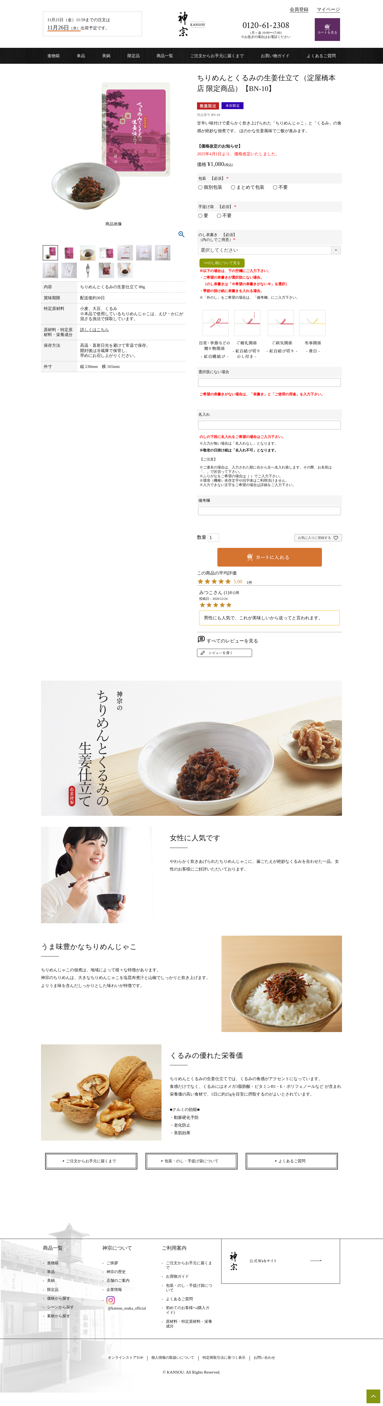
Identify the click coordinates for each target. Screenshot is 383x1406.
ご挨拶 (112, 1269)
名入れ (204, 414)
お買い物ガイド (275, 56)
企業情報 (114, 1296)
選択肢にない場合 (213, 372)
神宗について (117, 1254)
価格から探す (58, 1304)
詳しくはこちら (94, 330)
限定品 (133, 56)
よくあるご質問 (321, 56)
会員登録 (299, 9)
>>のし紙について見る (222, 263)
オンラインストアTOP (109, 1370)
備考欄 (204, 500)
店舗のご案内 (118, 1287)
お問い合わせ (283, 1370)
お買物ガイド (177, 1283)
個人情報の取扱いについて (168, 1370)
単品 (81, 56)
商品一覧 (165, 56)
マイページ (328, 9)
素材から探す (58, 1322)
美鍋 (106, 56)
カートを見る (327, 29)
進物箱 (53, 56)
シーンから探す (60, 1313)
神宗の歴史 (116, 1278)
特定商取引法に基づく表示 (233, 1370)
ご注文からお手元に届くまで (217, 56)
